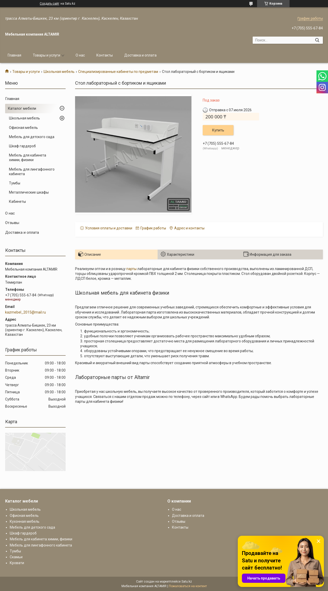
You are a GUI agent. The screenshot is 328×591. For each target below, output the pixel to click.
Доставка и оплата (140, 55)
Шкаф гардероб (22, 146)
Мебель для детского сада (31, 137)
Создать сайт (49, 3)
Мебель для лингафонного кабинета (32, 171)
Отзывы (12, 222)
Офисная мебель (23, 128)
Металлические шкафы (29, 192)
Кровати (17, 563)
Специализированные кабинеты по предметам (118, 72)
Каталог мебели (22, 108)
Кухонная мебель (24, 521)
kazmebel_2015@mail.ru (25, 312)
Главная (14, 55)
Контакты (104, 55)
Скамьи (16, 557)
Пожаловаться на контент (188, 586)
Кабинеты (17, 201)
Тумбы (14, 183)
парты (131, 269)
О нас (80, 55)
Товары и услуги (46, 55)
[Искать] (317, 40)
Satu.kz (186, 581)
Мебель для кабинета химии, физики (27, 157)
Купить (218, 130)
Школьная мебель (59, 72)
